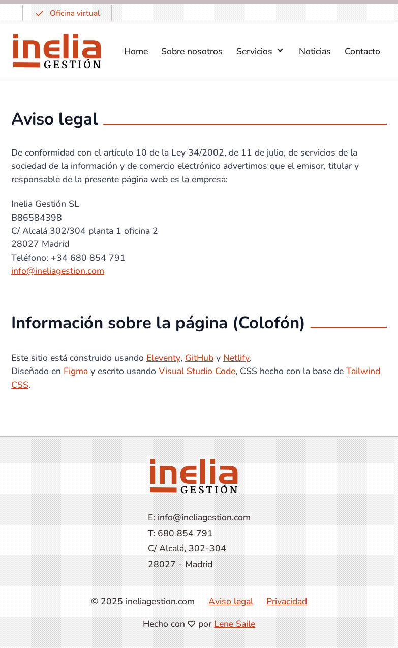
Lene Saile (234, 624)
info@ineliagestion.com (57, 271)
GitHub (199, 358)
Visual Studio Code (197, 371)
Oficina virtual (67, 13)
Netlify (236, 358)
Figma (76, 371)
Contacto (362, 51)
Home (136, 51)
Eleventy (163, 358)
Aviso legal (230, 601)
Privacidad (286, 601)
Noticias (315, 51)
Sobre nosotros (192, 51)
